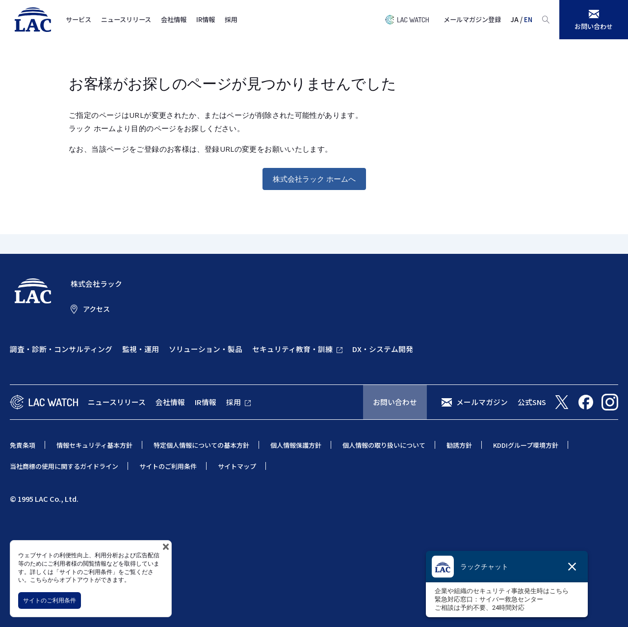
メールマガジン (482, 402)
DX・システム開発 (382, 349)
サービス (78, 19)
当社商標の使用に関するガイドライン (64, 466)
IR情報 (205, 19)
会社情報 (173, 19)
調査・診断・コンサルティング (61, 349)
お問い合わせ (395, 402)
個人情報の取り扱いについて (383, 445)
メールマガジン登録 (472, 19)
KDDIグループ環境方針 (525, 445)
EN (528, 19)
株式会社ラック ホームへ (314, 179)
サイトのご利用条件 (49, 600)
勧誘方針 (459, 445)
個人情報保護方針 (295, 445)
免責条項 (22, 445)
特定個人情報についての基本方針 (201, 445)
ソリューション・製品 (205, 349)
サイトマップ (237, 466)
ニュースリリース (126, 19)
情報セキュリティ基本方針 (94, 445)
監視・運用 (140, 349)
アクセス (96, 309)
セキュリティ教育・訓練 (292, 349)
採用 (231, 19)
